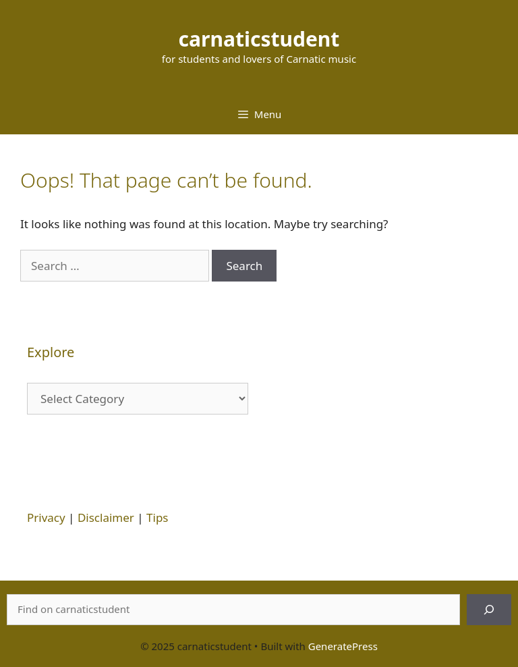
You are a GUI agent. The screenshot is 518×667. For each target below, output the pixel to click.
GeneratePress (343, 646)
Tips (157, 517)
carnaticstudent (259, 39)
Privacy (46, 517)
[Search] (489, 609)
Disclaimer (106, 517)
